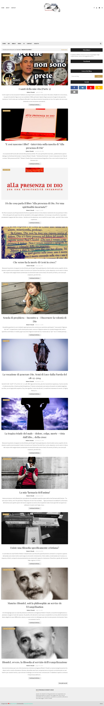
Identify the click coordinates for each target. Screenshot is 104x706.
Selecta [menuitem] (36, 43)
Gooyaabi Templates (28, 703)
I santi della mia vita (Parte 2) (35, 88)
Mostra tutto (64, 49)
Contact (13, 7)
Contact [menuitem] (29, 43)
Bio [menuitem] (9, 43)
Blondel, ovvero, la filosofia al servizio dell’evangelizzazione (34, 662)
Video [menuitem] (19, 43)
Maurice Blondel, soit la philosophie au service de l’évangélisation (35, 605)
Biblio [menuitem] (14, 43)
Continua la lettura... (34, 104)
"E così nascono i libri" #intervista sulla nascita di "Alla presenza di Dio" (34, 146)
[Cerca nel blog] (83, 76)
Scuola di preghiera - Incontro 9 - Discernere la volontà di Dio (34, 319)
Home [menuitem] (4, 43)
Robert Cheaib (31, 92)
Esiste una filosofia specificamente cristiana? (34, 547)
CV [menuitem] (24, 43)
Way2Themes (14, 703)
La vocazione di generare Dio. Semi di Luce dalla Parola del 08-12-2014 (35, 376)
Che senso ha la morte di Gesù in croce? (34, 262)
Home (2, 7)
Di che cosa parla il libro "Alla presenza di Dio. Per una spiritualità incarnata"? (34, 205)
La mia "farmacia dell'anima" (34, 492)
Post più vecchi (63, 683)
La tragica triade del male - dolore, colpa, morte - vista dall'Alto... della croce (35, 435)
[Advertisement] (52, 28)
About (7, 7)
